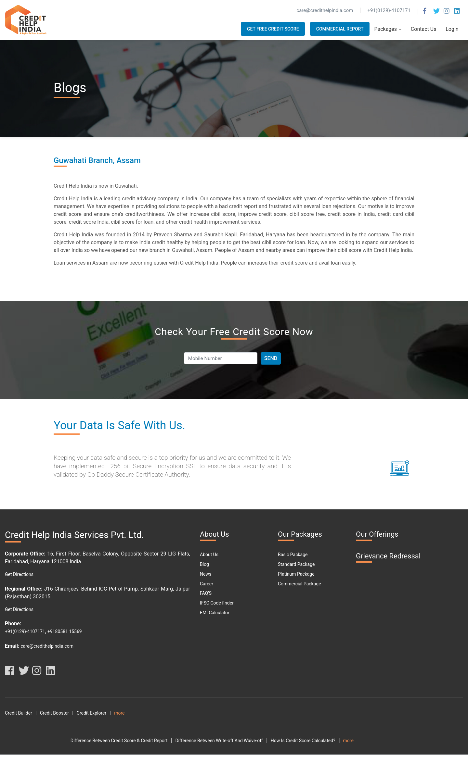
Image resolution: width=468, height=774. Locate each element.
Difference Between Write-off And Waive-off (154, 740)
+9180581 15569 (64, 631)
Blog (204, 564)
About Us (209, 554)
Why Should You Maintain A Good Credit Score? (52, 759)
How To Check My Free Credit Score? (42, 750)
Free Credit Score (160, 759)
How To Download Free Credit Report (124, 750)
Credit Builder (18, 713)
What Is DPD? (122, 759)
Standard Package (296, 564)
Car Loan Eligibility (204, 759)
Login (452, 29)
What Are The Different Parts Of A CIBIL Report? (314, 750)
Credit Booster (54, 713)
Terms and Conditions (174, 713)
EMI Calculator (214, 612)
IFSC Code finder (217, 602)
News (205, 574)
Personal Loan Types (308, 759)
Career (206, 583)
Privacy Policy (254, 713)
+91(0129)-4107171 (25, 631)
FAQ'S (206, 593)
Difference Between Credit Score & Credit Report (53, 740)
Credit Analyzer (129, 713)
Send (271, 358)
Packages (387, 29)
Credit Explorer (91, 713)
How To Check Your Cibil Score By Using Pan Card (328, 740)
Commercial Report (340, 28)
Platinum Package (296, 574)
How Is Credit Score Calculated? (237, 740)
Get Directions (19, 574)
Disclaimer (286, 713)
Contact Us (423, 29)
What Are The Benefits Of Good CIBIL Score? (214, 750)
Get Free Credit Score (273, 28)
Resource (314, 713)
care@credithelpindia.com (46, 646)
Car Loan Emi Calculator (255, 759)
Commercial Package (299, 583)
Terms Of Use (218, 713)
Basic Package (292, 554)
